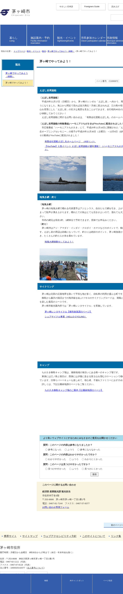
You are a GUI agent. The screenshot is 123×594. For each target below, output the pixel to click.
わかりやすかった (16, 460)
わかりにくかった (52, 460)
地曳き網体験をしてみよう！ (20, 243)
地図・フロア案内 (7, 587)
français (4, 25)
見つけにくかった (52, 472)
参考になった (14, 447)
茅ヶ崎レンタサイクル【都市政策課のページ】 (29, 310)
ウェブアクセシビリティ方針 (14, 562)
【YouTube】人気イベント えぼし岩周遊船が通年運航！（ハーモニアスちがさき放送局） (58, 158)
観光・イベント (33, 79)
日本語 (3, 37)
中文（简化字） (8, 17)
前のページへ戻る (9, 551)
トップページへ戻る (10, 554)
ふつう (29, 447)
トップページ (19, 79)
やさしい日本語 (8, 9)
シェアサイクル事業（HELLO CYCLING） (27, 315)
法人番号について (34, 584)
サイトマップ (6, 559)
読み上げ (7, 42)
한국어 (3, 22)
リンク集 (4, 568)
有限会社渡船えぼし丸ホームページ (31, 154)
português (5, 35)
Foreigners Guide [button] (8, 12)
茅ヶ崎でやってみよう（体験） (60, 79)
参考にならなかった (49, 447)
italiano (3, 30)
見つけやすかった (16, 472)
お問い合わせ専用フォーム (15, 512)
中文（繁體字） (8, 20)
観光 (44, 79)
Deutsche (4, 28)
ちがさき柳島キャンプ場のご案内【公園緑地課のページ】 (35, 386)
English (3, 14)
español (4, 32)
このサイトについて (10, 565)
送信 (61, 478)
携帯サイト (5, 556)
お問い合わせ (6, 590)
